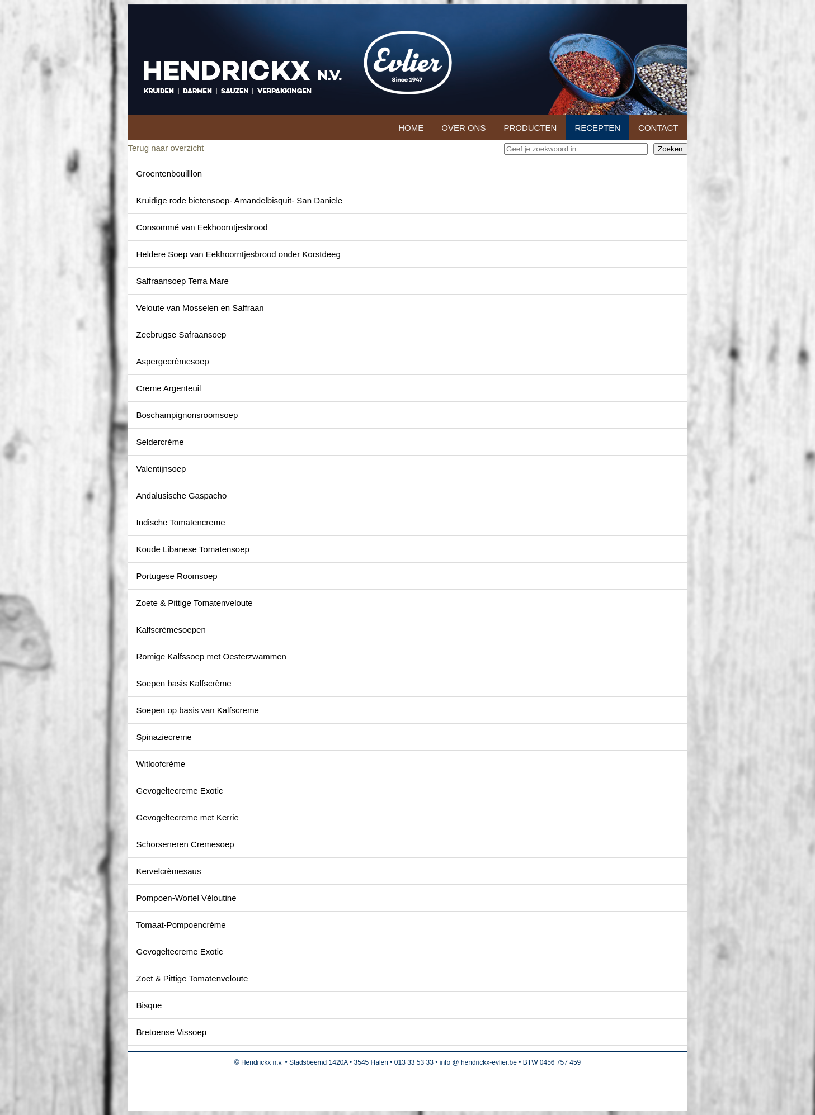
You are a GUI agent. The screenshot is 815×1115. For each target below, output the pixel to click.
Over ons (463, 127)
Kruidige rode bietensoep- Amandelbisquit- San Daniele (239, 200)
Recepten (597, 127)
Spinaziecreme (164, 737)
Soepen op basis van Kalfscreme (197, 710)
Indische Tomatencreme (180, 522)
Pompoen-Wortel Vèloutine (186, 898)
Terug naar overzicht (166, 148)
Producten (530, 127)
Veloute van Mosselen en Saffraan (200, 307)
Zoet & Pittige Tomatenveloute (192, 978)
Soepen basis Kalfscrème (184, 683)
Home (410, 127)
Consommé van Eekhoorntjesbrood (202, 227)
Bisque (149, 1005)
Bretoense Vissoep (171, 1032)
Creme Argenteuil (168, 388)
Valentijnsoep (161, 468)
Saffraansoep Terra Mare (182, 281)
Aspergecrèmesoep (172, 361)
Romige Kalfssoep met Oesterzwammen (211, 656)
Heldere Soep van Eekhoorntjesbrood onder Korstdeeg (238, 254)
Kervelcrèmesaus (168, 871)
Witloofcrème (161, 763)
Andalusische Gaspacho (181, 495)
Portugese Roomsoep (177, 576)
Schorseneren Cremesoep (185, 844)
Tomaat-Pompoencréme (181, 924)
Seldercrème (160, 442)
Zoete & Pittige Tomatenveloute (194, 603)
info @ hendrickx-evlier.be (478, 1062)
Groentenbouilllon (169, 173)
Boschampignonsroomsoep (187, 415)
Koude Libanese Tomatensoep (192, 549)
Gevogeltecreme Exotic (179, 790)
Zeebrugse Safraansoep (181, 334)
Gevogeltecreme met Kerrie (187, 817)
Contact (658, 127)
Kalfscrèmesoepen (171, 629)
